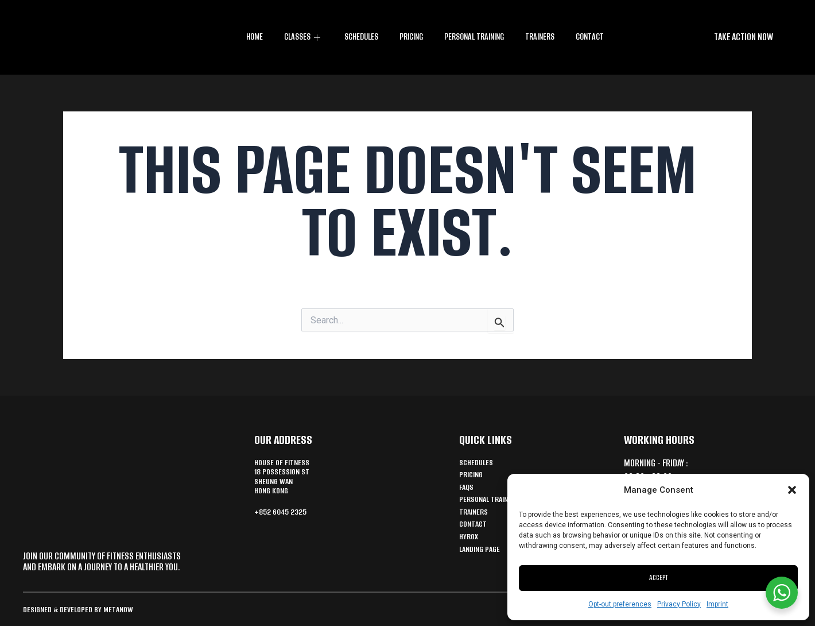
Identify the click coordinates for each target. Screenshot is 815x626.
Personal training (474, 37)
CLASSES (303, 37)
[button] (792, 490)
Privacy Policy (679, 604)
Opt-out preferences (619, 604)
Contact (589, 37)
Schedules (360, 37)
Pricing (410, 37)
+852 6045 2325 (284, 517)
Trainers (541, 37)
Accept (658, 577)
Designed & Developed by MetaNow (84, 609)
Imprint (717, 604)
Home (255, 37)
